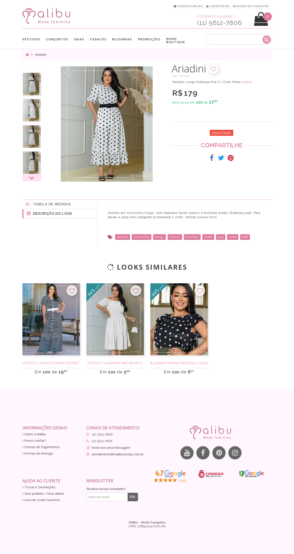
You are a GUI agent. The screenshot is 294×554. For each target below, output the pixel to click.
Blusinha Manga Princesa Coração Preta (179, 363)
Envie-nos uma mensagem (110, 447)
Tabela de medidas (48, 204)
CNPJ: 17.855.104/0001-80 (147, 526)
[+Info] (247, 82)
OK (133, 497)
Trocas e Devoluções (38, 487)
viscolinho (141, 237)
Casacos (98, 39)
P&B (245, 237)
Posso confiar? (34, 441)
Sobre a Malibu (34, 434)
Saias (79, 39)
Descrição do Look (49, 213)
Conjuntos (57, 39)
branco (174, 237)
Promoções (149, 39)
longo (159, 237)
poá (221, 237)
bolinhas (192, 237)
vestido (122, 237)
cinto (233, 237)
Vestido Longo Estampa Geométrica (51, 363)
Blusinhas (122, 39)
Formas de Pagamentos (41, 447)
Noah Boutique (175, 40)
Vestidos (31, 39)
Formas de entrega (37, 453)
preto (208, 237)
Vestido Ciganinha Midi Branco (115, 363)
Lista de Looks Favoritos (41, 500)
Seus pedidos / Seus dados (43, 493)
